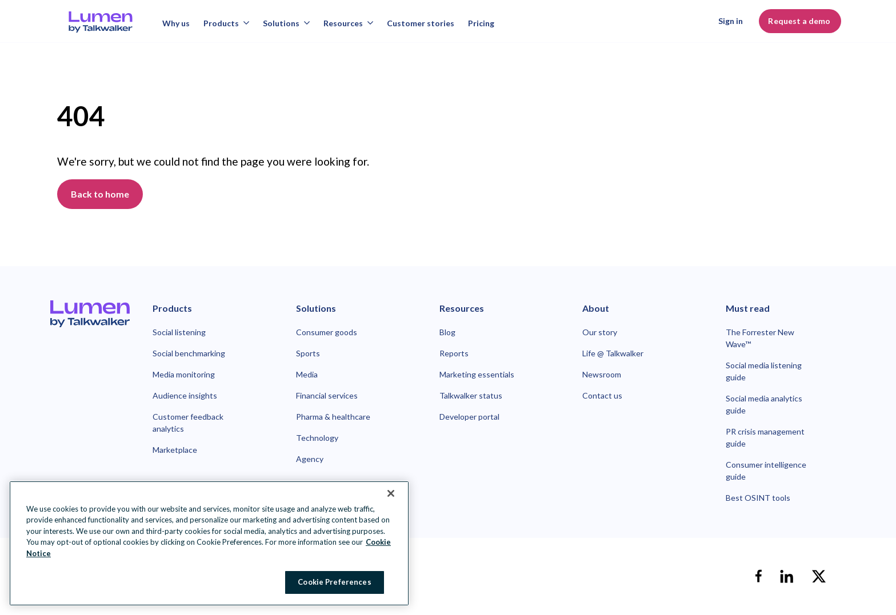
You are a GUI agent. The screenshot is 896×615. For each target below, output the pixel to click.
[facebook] (758, 576)
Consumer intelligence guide (766, 470)
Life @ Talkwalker (612, 353)
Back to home (100, 193)
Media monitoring (184, 374)
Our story (599, 332)
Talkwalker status (470, 395)
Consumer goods (326, 332)
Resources (348, 23)
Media (307, 374)
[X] (819, 576)
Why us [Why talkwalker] (176, 23)
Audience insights (185, 395)
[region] (209, 543)
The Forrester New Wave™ (760, 338)
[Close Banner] (390, 493)
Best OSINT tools (758, 498)
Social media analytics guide (764, 404)
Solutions (286, 23)
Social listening (179, 332)
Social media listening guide (764, 371)
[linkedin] (787, 576)
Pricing (481, 23)
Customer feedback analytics (188, 422)
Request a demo (800, 21)
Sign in (730, 21)
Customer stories (420, 23)
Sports (308, 353)
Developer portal (469, 416)
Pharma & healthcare (333, 416)
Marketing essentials (476, 374)
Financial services (327, 395)
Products (226, 23)
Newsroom (601, 374)
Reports (454, 353)
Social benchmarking (189, 353)
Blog (447, 332)
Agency (309, 459)
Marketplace (175, 450)
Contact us (602, 395)
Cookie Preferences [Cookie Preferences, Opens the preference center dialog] (334, 581)
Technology (317, 438)
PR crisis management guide (765, 437)
